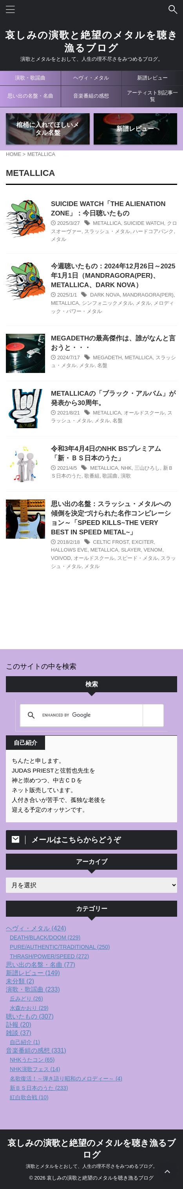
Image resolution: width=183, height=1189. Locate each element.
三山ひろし (147, 468)
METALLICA (107, 223)
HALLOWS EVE (69, 550)
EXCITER (143, 542)
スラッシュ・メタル (107, 231)
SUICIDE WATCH (144, 223)
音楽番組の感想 (91, 96)
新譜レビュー (152, 78)
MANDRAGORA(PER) (148, 295)
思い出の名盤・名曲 (30, 96)
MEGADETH (107, 357)
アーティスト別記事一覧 (152, 96)
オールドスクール (144, 413)
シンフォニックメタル (107, 303)
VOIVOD (61, 558)
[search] (90, 715)
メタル (58, 239)
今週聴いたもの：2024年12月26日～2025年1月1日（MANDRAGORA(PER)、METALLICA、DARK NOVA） (113, 275)
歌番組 (92, 476)
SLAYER (131, 550)
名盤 (102, 365)
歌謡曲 (110, 476)
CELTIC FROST (111, 542)
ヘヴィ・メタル (91, 78)
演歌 (126, 476)
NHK (126, 468)
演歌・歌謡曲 (30, 78)
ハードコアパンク (153, 231)
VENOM (153, 550)
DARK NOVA (105, 295)
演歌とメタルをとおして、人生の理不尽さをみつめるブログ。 (92, 1166)
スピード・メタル (137, 558)
